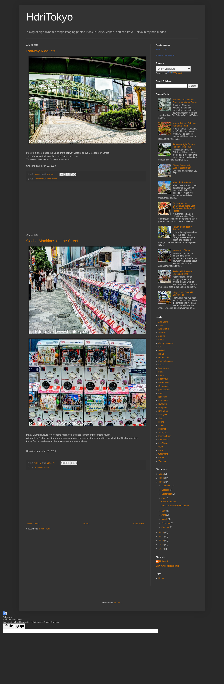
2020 (161, 478)
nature (161, 375)
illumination (163, 357)
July (164, 498)
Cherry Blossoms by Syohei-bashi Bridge (182, 166)
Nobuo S (163, 561)
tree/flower (163, 443)
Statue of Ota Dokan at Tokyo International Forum (185, 100)
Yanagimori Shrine (181, 250)
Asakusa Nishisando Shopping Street (182, 272)
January (166, 527)
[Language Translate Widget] (173, 68)
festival (161, 350)
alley (160, 325)
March (165, 519)
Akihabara (38, 467)
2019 (161, 482)
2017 (161, 536)
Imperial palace (165, 361)
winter (161, 457)
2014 (161, 549)
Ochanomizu (164, 386)
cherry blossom (165, 343)
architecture (39, 179)
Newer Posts (33, 523)
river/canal (163, 400)
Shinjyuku (162, 414)
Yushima (162, 461)
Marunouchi (163, 368)
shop (160, 418)
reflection (162, 397)
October (166, 490)
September (167, 494)
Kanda (48, 179)
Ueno (160, 447)
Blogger (117, 602)
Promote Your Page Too (166, 55)
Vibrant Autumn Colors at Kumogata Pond (184, 124)
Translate (175, 73)
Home (86, 523)
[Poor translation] (19, 626)
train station (163, 439)
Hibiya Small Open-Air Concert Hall (183, 293)
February (166, 523)
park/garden (164, 389)
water (160, 450)
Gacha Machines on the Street (52, 241)
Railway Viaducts (40, 51)
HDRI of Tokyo (162, 49)
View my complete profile (167, 566)
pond (160, 393)
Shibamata (163, 411)
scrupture (162, 407)
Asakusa (162, 332)
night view (163, 379)
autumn (161, 336)
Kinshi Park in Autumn (183, 182)
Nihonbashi (163, 382)
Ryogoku (162, 404)
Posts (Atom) (45, 529)
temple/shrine (164, 436)
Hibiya (161, 354)
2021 (161, 474)
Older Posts (138, 523)
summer (162, 429)
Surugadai (163, 432)
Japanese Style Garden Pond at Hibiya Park (184, 145)
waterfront (163, 454)
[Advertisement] (85, 208)
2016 (161, 540)
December (167, 485)
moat (160, 372)
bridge (161, 339)
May (164, 511)
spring (161, 422)
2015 (161, 544)
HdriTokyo (49, 17)
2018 (161, 532)
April (164, 515)
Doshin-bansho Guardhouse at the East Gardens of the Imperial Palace (184, 207)
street (54, 179)
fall (159, 347)
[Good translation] (8, 626)
